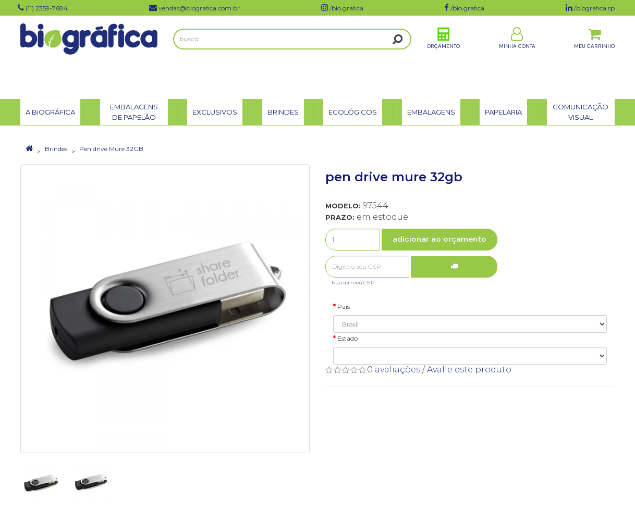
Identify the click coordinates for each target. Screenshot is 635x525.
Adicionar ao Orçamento (439, 239)
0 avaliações (393, 369)
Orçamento (443, 56)
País (343, 306)
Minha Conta (517, 56)
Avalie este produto (469, 369)
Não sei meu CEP (353, 282)
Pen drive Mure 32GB (111, 149)
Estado (347, 338)
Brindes (56, 149)
